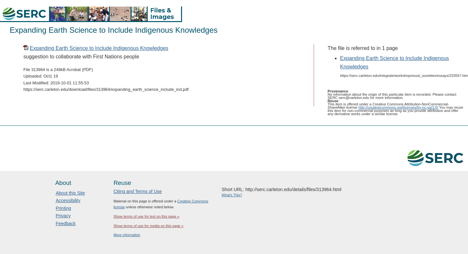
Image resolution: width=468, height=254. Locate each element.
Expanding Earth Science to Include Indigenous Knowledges (99, 48)
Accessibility (68, 200)
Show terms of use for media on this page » (148, 226)
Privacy (63, 215)
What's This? (232, 195)
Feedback (65, 223)
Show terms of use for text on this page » (146, 216)
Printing (63, 208)
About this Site (70, 193)
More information (126, 235)
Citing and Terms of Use (137, 191)
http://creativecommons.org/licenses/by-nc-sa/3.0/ (398, 107)
